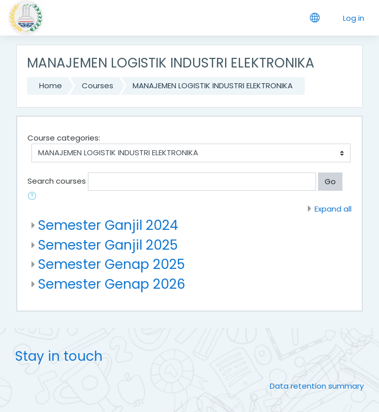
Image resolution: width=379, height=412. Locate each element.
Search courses (56, 181)
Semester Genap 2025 (111, 264)
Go (330, 181)
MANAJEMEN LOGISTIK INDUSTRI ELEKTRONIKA (213, 85)
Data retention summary (317, 386)
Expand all (333, 208)
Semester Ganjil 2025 (108, 244)
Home (50, 85)
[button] (34, 197)
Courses (97, 85)
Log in (353, 18)
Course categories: (63, 137)
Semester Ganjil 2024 (108, 225)
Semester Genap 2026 (111, 283)
